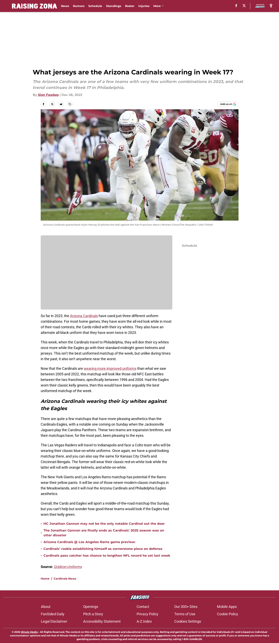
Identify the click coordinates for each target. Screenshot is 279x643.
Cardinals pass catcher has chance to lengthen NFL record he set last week (106, 555)
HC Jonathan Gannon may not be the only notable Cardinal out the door (104, 524)
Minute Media (29, 631)
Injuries (143, 6)
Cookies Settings (187, 621)
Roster (129, 6)
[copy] (70, 104)
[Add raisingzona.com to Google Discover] (228, 104)
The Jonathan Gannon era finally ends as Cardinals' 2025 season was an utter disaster (103, 533)
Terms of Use (184, 614)
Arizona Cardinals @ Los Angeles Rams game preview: (89, 542)
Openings (90, 607)
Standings (113, 6)
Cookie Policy (227, 614)
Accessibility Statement (102, 621)
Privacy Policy (147, 614)
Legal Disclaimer (54, 621)
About (45, 607)
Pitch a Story (93, 614)
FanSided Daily (52, 614)
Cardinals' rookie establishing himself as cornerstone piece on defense (102, 549)
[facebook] (236, 5)
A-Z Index (144, 621)
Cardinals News (65, 578)
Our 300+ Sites (185, 607)
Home (45, 578)
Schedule (95, 6)
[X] (244, 5)
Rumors (78, 6)
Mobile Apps (227, 607)
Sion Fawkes (48, 95)
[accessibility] (271, 5)
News (65, 6)
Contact (143, 607)
